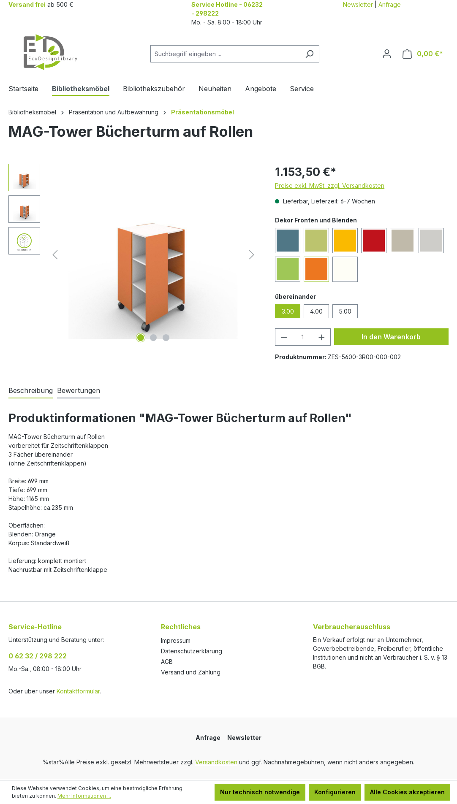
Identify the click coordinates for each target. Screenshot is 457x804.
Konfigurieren (335, 792)
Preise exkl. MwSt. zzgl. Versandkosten (329, 185)
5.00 (345, 311)
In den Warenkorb (391, 337)
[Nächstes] (251, 254)
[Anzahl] (303, 337)
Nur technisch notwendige (260, 792)
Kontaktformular (78, 691)
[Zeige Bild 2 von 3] (153, 337)
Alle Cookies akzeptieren (407, 792)
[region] (133, 254)
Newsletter (358, 4)
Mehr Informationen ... (84, 796)
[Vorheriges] (55, 254)
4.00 (316, 311)
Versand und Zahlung (190, 672)
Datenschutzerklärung (191, 651)
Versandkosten (216, 762)
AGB (167, 661)
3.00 (288, 311)
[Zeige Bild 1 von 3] (140, 337)
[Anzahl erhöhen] (322, 337)
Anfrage (389, 4)
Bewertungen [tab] (78, 390)
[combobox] (225, 53)
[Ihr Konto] (387, 53)
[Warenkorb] (423, 53)
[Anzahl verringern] (284, 337)
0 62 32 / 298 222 (37, 656)
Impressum (175, 640)
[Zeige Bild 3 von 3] (166, 337)
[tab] (30, 390)
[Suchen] (309, 53)
